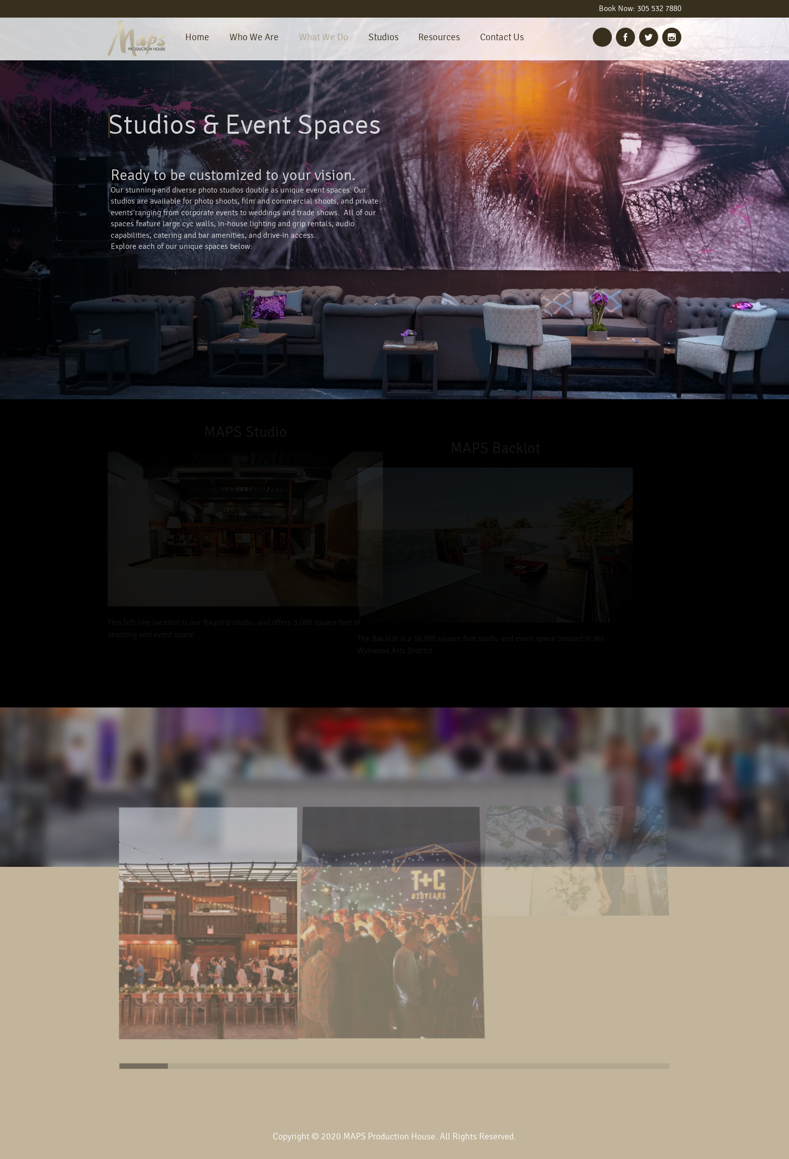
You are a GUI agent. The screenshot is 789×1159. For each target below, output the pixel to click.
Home (197, 37)
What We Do (323, 37)
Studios (383, 37)
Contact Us (502, 37)
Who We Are (254, 37)
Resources (439, 37)
